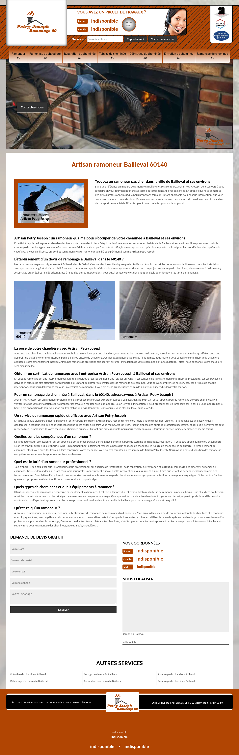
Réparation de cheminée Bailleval (102, 680)
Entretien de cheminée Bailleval (28, 674)
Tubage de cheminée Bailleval (100, 674)
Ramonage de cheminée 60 (212, 56)
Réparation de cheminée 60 (79, 56)
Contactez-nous (32, 107)
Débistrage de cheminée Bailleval (29, 680)
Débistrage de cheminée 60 (145, 56)
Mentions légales (79, 702)
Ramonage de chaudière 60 (45, 56)
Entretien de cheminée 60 (178, 56)
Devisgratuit (132, 24)
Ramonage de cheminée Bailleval (176, 680)
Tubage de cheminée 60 (112, 56)
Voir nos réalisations (162, 39)
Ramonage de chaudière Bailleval (176, 674)
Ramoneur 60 (18, 56)
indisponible (106, 20)
